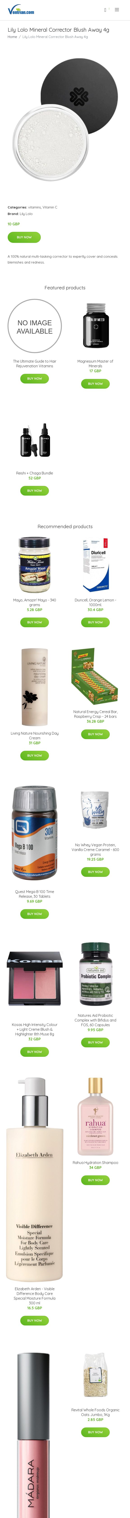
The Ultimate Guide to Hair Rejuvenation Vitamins (34, 363)
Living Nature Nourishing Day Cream (35, 735)
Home (12, 37)
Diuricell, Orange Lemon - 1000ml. (95, 602)
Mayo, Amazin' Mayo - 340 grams (34, 602)
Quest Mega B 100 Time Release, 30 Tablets (34, 894)
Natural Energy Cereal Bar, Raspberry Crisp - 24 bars (95, 714)
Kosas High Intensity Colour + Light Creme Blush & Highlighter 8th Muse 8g (34, 1029)
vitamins (34, 207)
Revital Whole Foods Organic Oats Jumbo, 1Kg (95, 1412)
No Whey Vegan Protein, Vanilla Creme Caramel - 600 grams (95, 850)
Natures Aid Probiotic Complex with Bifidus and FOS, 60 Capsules (95, 1020)
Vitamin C (50, 207)
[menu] (117, 9)
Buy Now (24, 237)
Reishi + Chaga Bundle (34, 473)
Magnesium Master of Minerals (95, 363)
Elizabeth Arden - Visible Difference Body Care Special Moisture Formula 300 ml (34, 1296)
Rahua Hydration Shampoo (95, 1162)
